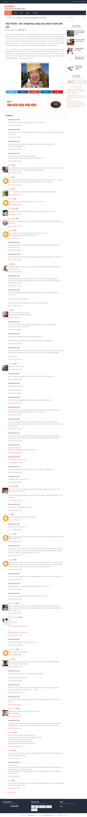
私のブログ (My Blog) (13, 617)
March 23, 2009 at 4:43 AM (14, 704)
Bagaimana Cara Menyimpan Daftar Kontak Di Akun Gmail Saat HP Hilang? (76, 91)
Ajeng (9, 177)
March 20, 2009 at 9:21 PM (14, 555)
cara (37, 806)
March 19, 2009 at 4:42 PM (14, 184)
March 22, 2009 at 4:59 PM (14, 680)
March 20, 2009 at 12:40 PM (15, 472)
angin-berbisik (12, 649)
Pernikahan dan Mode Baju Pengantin (79, 49)
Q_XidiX (10, 750)
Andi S (9, 780)
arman (10, 659)
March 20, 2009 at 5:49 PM (14, 529)
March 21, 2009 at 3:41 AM (14, 599)
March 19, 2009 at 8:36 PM (14, 250)
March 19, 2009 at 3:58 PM (14, 149)
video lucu (34, 809)
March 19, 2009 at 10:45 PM (15, 359)
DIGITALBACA (11, 218)
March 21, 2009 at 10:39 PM (15, 645)
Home (8, 12)
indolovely (11, 732)
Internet (35, 12)
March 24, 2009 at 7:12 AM (14, 728)
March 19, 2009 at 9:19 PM (14, 285)
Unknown (10, 199)
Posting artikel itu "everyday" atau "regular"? (79, 67)
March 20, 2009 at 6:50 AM (14, 393)
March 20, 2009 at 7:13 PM (14, 541)
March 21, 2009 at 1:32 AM (14, 579)
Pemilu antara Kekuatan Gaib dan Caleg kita (80, 40)
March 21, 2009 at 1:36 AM (14, 589)
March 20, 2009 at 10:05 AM (15, 452)
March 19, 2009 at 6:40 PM (14, 214)
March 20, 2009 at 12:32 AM (15, 379)
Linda (9, 264)
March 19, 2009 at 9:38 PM (14, 305)
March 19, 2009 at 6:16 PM (14, 194)
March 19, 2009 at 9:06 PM (14, 259)
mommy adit (11, 486)
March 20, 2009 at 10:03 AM (15, 428)
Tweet (11, 91)
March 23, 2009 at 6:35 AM (14, 716)
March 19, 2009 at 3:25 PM (14, 125)
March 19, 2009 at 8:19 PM (14, 238)
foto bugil (49, 806)
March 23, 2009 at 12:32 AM (15, 692)
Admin (10, 165)
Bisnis (28, 12)
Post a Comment (11, 792)
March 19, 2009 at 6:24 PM (14, 204)
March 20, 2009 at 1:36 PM (14, 482)
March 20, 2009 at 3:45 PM (14, 510)
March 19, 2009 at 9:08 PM (14, 271)
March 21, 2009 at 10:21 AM (15, 635)
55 (21, 30)
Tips (21, 12)
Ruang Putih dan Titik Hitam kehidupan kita (79, 58)
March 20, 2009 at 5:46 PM (14, 520)
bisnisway (10, 363)
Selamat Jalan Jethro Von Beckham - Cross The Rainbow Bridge (76, 97)
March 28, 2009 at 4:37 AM (14, 746)
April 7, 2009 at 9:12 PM (14, 758)
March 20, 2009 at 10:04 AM (15, 440)
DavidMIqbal (11, 208)
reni (9, 310)
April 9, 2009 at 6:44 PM (14, 776)
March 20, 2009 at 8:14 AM (14, 403)
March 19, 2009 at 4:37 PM (14, 161)
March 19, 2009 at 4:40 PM (14, 173)
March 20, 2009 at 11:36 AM (15, 462)
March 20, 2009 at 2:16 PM (14, 500)
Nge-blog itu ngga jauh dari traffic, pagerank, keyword (80, 32)
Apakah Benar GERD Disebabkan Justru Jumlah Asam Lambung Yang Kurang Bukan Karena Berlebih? (76, 104)
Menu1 (15, 12)
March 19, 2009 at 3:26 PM (14, 137)
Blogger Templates (48, 815)
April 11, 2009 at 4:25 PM (14, 788)
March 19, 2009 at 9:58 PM (14, 329)
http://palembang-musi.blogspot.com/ (18, 632)
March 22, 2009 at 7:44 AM (14, 666)
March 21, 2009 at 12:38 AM (15, 569)
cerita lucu (42, 806)
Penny (9, 189)
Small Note (9, 6)
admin (9, 102)
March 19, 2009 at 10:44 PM (15, 343)
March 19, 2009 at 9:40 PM (14, 317)
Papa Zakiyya (11, 603)
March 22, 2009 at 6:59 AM (14, 654)
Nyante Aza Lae (12, 708)
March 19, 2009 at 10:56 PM (15, 369)
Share (23, 91)
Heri (9, 514)
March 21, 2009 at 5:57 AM (14, 613)
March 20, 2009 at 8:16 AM (14, 415)
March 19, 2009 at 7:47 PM (14, 226)
